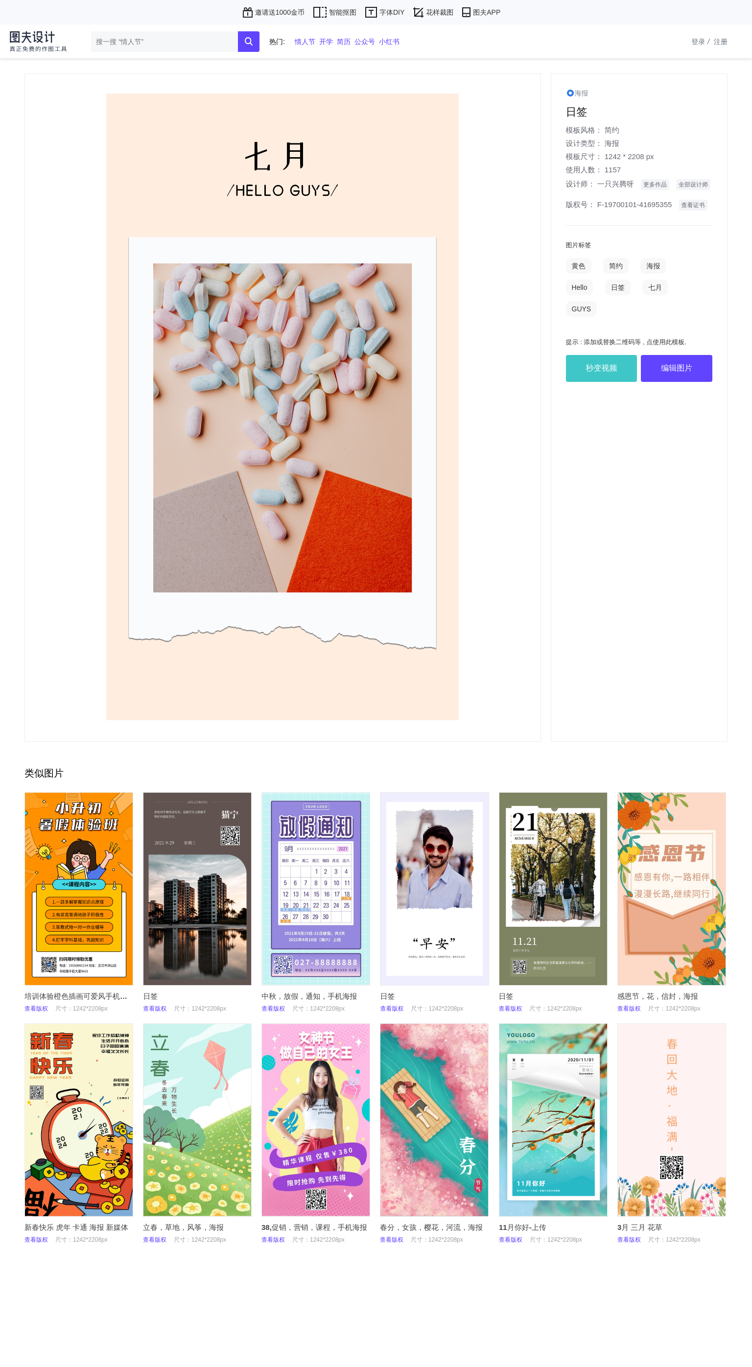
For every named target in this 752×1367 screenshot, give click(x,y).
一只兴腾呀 (615, 184)
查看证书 (693, 205)
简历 (344, 41)
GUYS (581, 309)
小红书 (389, 41)
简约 (612, 130)
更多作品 (655, 184)
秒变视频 (601, 368)
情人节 (305, 41)
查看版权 (36, 1008)
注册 (721, 42)
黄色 (579, 266)
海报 (612, 143)
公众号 (364, 41)
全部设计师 (693, 184)
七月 (655, 287)
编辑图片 (676, 368)
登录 (701, 42)
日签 (618, 287)
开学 (326, 41)
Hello (580, 287)
